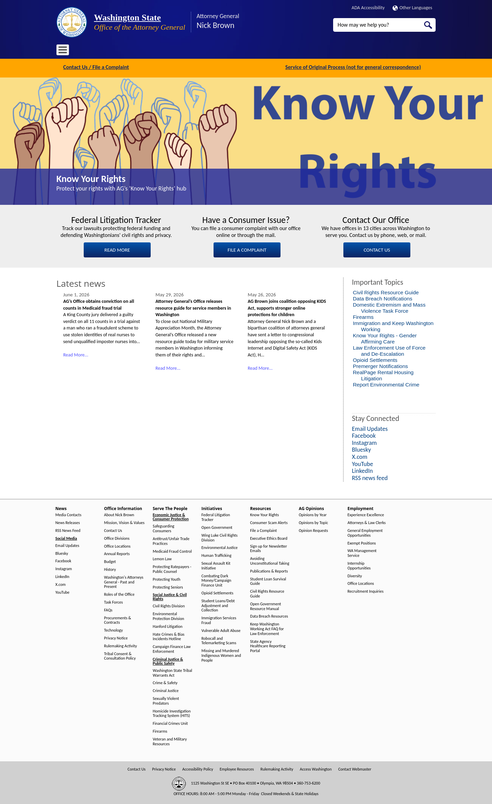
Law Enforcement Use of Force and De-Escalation (389, 350)
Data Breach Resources (269, 615)
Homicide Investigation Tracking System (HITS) (172, 712)
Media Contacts (68, 514)
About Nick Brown (119, 514)
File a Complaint (263, 530)
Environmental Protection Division (168, 615)
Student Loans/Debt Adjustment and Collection (218, 605)
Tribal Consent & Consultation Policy (120, 655)
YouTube (62, 591)
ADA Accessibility (368, 8)
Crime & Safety (165, 682)
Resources (223, 51)
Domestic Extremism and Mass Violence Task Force (389, 307)
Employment (286, 51)
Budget (110, 561)
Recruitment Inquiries (365, 591)
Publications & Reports (269, 570)
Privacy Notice (116, 637)
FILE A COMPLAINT (247, 249)
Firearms (363, 316)
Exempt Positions (361, 542)
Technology (113, 629)
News (86, 51)
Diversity (354, 575)
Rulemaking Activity (120, 645)
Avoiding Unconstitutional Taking (269, 560)
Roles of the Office (119, 594)
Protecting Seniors (168, 586)
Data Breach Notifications (382, 298)
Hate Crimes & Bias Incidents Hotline (168, 635)
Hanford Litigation (167, 625)
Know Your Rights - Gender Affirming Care (385, 338)
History (110, 569)
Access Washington (315, 768)
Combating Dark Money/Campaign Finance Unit (216, 580)
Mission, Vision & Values (124, 522)
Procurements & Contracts (117, 619)
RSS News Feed (67, 530)
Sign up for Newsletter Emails (268, 547)
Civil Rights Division (169, 605)
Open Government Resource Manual (265, 605)
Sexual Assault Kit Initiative (216, 565)
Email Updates (67, 544)
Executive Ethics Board (268, 537)
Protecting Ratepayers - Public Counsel (172, 568)
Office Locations (117, 545)
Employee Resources (237, 768)
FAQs (108, 609)
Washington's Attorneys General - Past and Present (124, 581)
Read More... (75, 354)
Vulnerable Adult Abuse (221, 629)
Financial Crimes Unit (170, 723)
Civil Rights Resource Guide (386, 292)
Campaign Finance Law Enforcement (172, 648)
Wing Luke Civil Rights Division (220, 536)
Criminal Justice (166, 690)
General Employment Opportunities (365, 532)
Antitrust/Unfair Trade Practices (171, 540)
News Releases (67, 522)
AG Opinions (254, 51)
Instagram (63, 568)
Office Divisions (116, 537)
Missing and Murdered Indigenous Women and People (221, 655)
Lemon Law (162, 558)
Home (66, 51)
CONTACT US (377, 249)
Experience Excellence (365, 514)
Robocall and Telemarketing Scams (219, 640)
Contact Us (113, 530)
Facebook (63, 560)
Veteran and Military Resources (170, 740)
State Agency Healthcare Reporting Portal (267, 645)
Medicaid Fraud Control (172, 550)
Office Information (118, 51)
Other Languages (412, 8)
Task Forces (113, 602)
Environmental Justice (220, 547)
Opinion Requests (313, 530)
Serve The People (161, 51)
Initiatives (195, 51)
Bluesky (61, 552)
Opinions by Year (313, 514)
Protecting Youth (166, 578)
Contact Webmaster (354, 768)
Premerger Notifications (380, 365)
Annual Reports (117, 553)
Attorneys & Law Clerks (366, 522)
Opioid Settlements (375, 359)
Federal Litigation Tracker (216, 516)
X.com (60, 583)
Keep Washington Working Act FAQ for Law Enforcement (267, 628)
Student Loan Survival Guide (268, 580)
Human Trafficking (217, 555)
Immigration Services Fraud (219, 619)
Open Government (217, 527)
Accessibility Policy (197, 768)
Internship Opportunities (359, 565)
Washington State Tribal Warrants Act (172, 672)
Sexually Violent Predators (166, 700)
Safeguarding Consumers (163, 528)
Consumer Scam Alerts (269, 522)
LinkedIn (62, 576)
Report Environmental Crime (386, 384)
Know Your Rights (90, 178)
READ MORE (117, 249)
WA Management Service (362, 552)
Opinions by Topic (313, 522)
